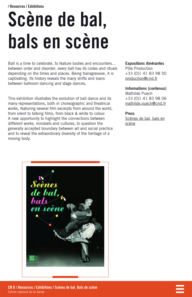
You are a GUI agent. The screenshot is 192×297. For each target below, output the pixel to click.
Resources (17, 7)
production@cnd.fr (141, 79)
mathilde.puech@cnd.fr (145, 104)
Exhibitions (36, 7)
